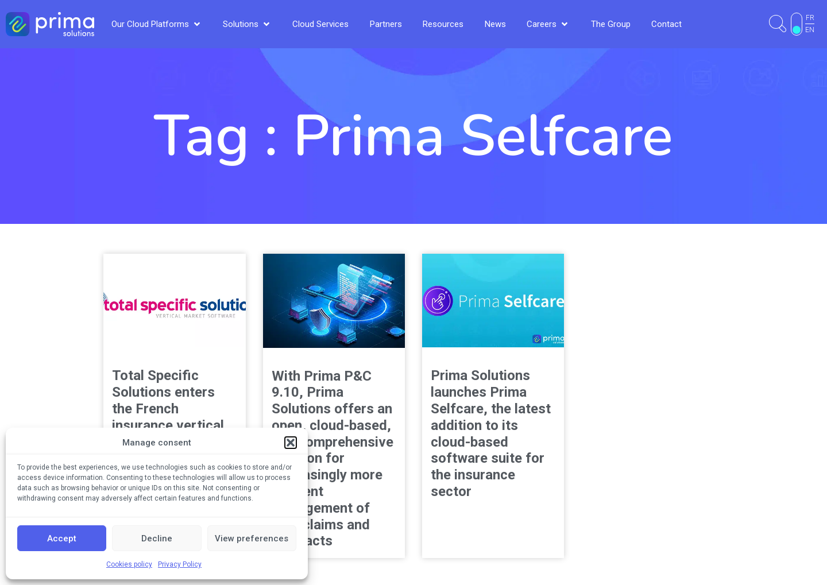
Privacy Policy (180, 564)
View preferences (251, 538)
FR (810, 18)
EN (809, 30)
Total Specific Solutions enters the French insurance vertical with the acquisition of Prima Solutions (173, 416)
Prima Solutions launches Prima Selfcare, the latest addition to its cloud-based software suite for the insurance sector (491, 433)
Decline (156, 538)
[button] (290, 442)
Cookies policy (129, 564)
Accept (61, 538)
